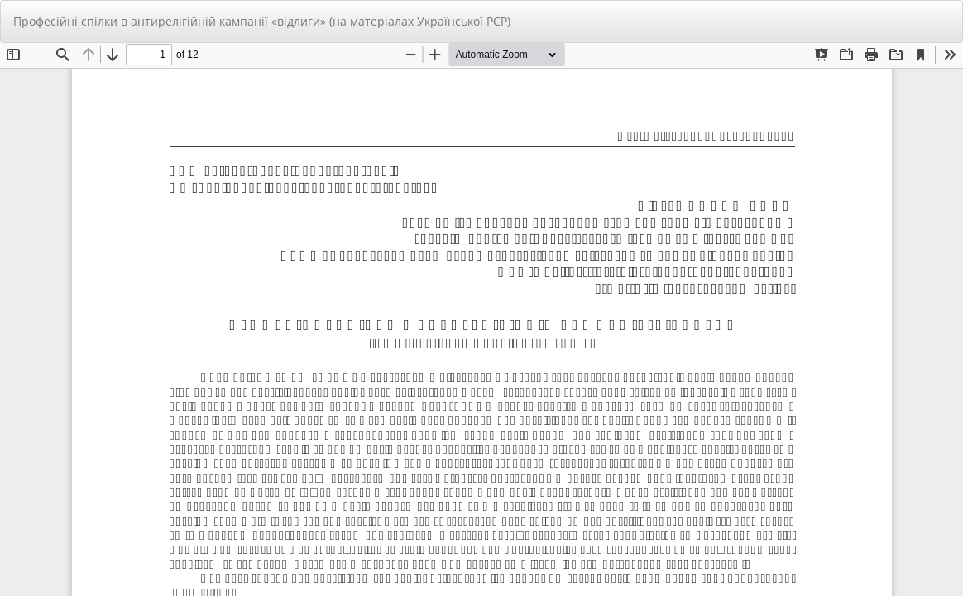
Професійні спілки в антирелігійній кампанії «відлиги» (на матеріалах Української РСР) (261, 21)
